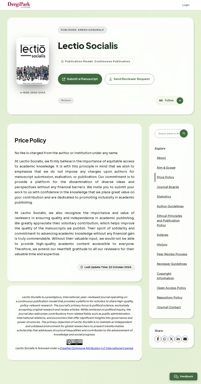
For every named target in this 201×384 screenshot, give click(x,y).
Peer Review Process (172, 254)
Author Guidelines (170, 206)
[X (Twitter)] (171, 339)
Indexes (162, 235)
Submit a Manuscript (80, 79)
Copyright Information (165, 276)
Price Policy (165, 177)
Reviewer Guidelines (172, 264)
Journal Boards (168, 187)
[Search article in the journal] (171, 133)
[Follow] (180, 100)
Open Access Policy (171, 288)
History (162, 245)
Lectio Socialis (88, 45)
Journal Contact (169, 307)
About (161, 158)
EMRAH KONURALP (91, 30)
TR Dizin (66, 100)
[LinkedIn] (178, 339)
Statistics (164, 197)
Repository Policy (169, 297)
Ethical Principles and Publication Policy (169, 220)
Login (185, 5)
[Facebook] (158, 339)
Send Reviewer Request (129, 79)
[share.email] (185, 339)
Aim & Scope (166, 168)
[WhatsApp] (164, 339)
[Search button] (184, 133)
